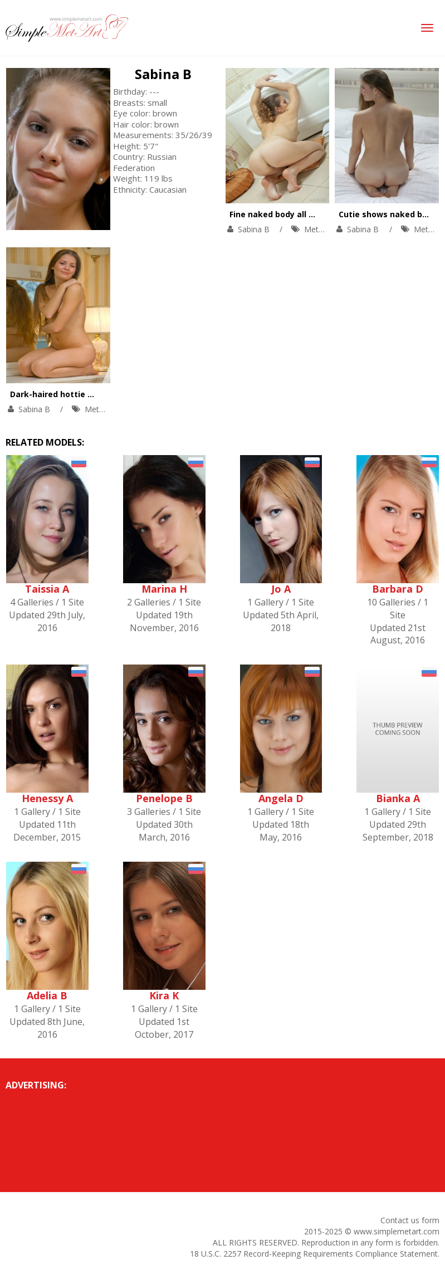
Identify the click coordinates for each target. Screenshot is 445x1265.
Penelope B (164, 798)
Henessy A (47, 798)
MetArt (316, 229)
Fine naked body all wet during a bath (305, 214)
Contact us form (409, 1220)
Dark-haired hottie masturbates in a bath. (95, 394)
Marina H (164, 588)
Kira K (164, 995)
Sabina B (163, 74)
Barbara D (397, 588)
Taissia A (47, 588)
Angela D (281, 798)
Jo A (281, 588)
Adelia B (47, 995)
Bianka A (398, 798)
